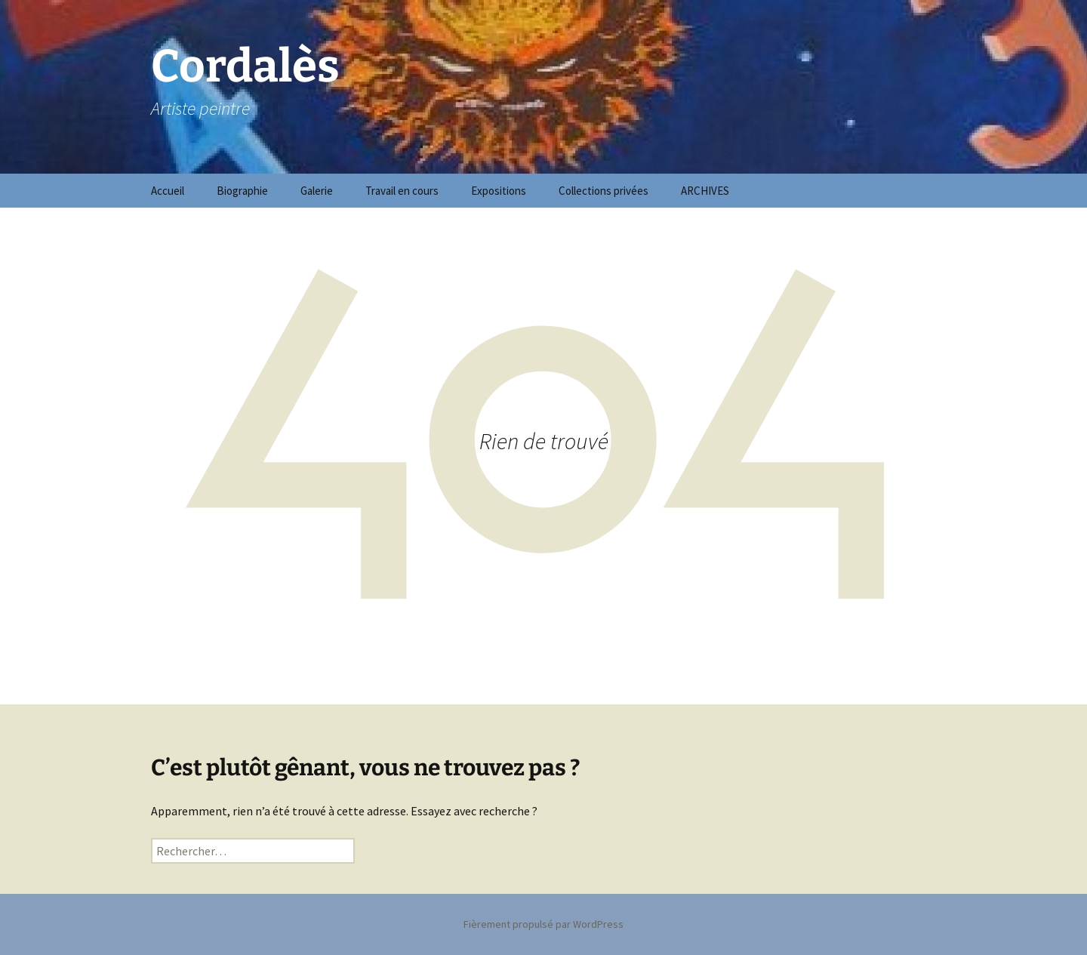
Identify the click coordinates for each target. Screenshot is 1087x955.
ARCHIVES (705, 190)
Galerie (316, 190)
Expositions (498, 190)
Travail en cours (402, 190)
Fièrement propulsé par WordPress (543, 924)
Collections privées (603, 190)
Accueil (167, 190)
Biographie (242, 190)
